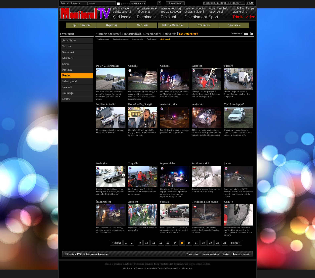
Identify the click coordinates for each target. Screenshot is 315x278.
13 (168, 242)
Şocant (228, 163)
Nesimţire (101, 163)
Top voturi (169, 33)
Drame (66, 98)
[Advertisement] (77, 164)
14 (175, 242)
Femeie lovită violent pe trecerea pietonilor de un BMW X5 (174, 131)
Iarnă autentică (200, 163)
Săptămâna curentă (120, 39)
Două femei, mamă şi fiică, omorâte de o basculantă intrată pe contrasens (142, 191)
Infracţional (69, 81)
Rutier (66, 75)
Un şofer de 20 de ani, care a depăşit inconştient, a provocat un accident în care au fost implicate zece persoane (173, 193)
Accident (197, 65)
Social (66, 63)
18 (203, 242)
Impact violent (168, 163)
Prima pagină (192, 254)
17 (196, 242)
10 (146, 242)
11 (153, 242)
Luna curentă (137, 39)
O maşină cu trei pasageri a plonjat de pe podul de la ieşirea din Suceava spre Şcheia (206, 94)
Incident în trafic (105, 104)
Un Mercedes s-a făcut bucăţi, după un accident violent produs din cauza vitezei (110, 230)
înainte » (235, 242)
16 (189, 242)
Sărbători (68, 52)
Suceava (228, 65)
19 (210, 242)
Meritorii (142, 25)
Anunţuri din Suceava (155, 268)
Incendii (67, 87)
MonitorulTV (173, 268)
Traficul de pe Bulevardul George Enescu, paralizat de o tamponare (237, 94)
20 (217, 242)
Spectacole (234, 25)
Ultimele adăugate (108, 33)
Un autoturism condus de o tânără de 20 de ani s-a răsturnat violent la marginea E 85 (238, 132)
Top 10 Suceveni (81, 25)
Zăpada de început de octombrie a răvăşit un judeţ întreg (206, 190)
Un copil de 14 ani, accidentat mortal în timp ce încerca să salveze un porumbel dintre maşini (109, 95)
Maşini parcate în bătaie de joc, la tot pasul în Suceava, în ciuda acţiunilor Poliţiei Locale (110, 191)
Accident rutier (168, 104)
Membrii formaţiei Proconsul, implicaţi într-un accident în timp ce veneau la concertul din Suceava (238, 231)
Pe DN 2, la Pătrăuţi (107, 65)
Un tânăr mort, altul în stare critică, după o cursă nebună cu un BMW (205, 230)
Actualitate (69, 40)
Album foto (187, 268)
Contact (226, 254)
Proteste (67, 69)
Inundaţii (68, 93)
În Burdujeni (103, 201)
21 (224, 242)
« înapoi (116, 242)
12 (161, 242)
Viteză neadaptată (234, 104)
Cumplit (132, 65)
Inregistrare (175, 3)
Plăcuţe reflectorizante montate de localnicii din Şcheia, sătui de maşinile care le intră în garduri (206, 132)
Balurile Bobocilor (173, 25)
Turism (66, 46)
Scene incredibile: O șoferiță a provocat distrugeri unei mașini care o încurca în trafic (174, 230)
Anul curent (151, 39)
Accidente (197, 104)
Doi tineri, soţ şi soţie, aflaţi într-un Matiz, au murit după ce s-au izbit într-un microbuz (174, 94)
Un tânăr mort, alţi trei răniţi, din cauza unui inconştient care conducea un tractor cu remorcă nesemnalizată (142, 95)
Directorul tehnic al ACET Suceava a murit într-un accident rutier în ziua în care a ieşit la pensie (238, 193)
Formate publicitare (210, 254)
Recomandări (152, 33)
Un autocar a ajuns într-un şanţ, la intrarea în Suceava (110, 131)
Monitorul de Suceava (133, 268)
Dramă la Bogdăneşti (140, 104)
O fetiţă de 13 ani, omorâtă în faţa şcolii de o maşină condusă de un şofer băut (142, 132)
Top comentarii (188, 33)
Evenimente (203, 25)
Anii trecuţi (165, 39)
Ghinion (228, 201)
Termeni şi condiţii (241, 254)
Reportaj (111, 25)
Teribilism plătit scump (205, 201)
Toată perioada (103, 39)
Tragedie (133, 163)
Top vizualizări (131, 33)
